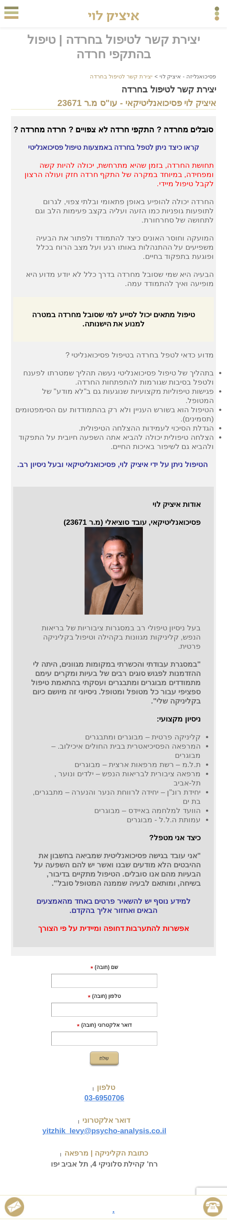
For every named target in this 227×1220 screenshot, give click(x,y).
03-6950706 (104, 1098)
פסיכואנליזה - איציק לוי (188, 76)
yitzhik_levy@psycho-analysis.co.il (104, 1131)
